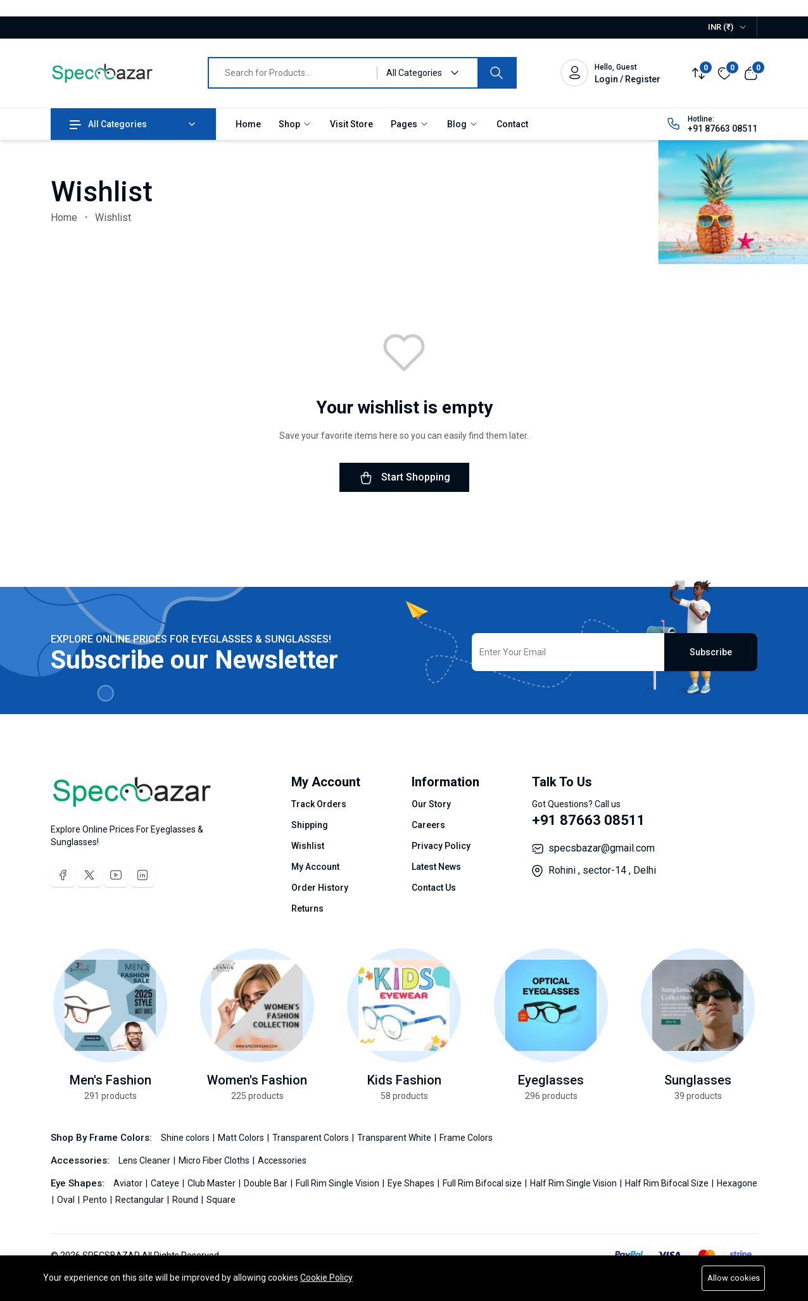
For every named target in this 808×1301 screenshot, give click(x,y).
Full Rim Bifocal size (483, 1183)
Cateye (166, 1183)
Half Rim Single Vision (574, 1183)
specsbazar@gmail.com (601, 848)
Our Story (431, 804)
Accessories (282, 1160)
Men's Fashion (110, 1080)
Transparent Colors (311, 1138)
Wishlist (307, 846)
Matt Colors (242, 1138)
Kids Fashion (404, 1080)
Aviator (128, 1183)
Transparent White (395, 1138)
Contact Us (434, 888)
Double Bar (266, 1183)
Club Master (212, 1183)
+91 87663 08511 (722, 128)
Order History (319, 888)
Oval (67, 1200)
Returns (307, 908)
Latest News (436, 867)
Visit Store (351, 124)
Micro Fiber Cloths (215, 1160)
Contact (512, 124)
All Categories (108, 124)
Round (186, 1200)
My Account (315, 867)
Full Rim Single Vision (338, 1183)
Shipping (309, 825)
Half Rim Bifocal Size (667, 1183)
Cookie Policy (326, 1278)
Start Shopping (404, 478)
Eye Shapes (412, 1183)
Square (221, 1200)
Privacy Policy (441, 846)
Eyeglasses (551, 1080)
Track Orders (318, 804)
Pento (96, 1200)
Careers (428, 825)
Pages (410, 124)
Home (248, 124)
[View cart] (750, 72)
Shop (295, 124)
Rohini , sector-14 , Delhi (602, 870)
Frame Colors (466, 1138)
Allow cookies (733, 1278)
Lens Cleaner (145, 1160)
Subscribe (711, 652)
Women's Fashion (257, 1080)
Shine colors (186, 1138)
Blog (463, 124)
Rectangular (140, 1200)
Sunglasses (697, 1080)
